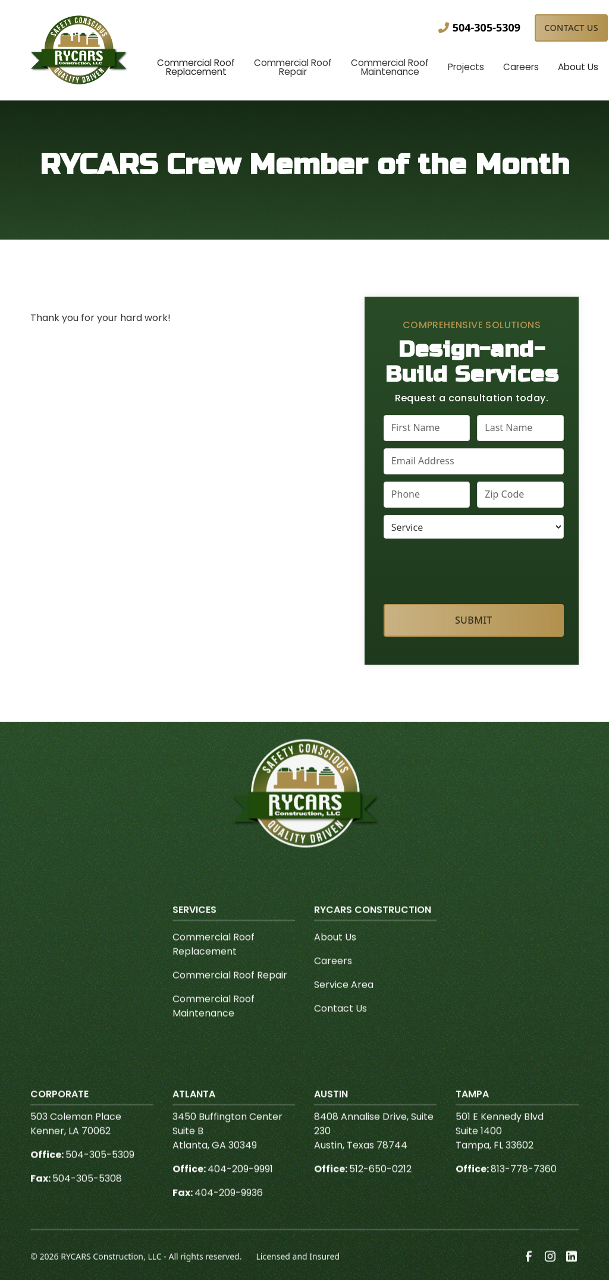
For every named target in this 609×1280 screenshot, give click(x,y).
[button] (195, 68)
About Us (335, 961)
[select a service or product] (474, 527)
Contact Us (571, 27)
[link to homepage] (79, 50)
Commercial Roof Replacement (213, 969)
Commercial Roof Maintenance (213, 1031)
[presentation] (474, 569)
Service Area (343, 1009)
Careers (333, 985)
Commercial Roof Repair (229, 1000)
